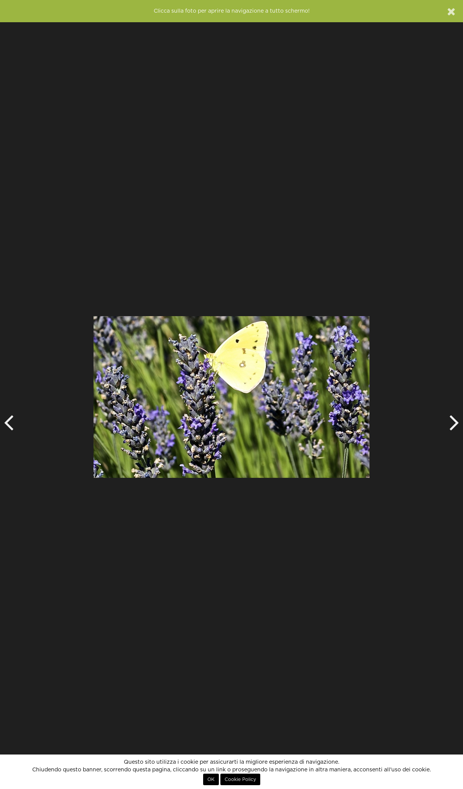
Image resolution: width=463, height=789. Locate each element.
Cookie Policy (240, 779)
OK (211, 779)
